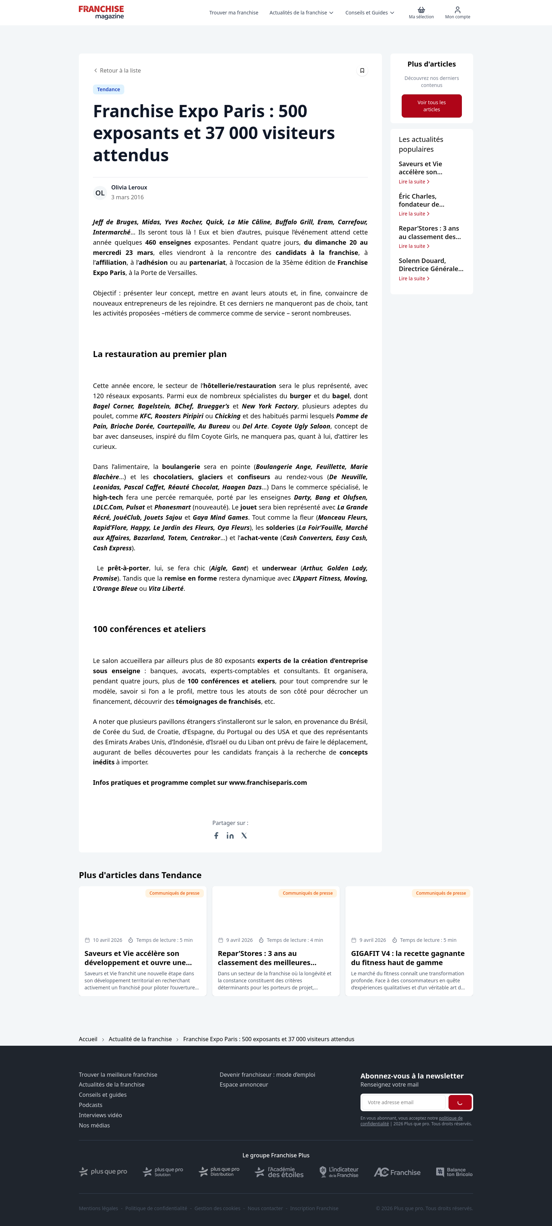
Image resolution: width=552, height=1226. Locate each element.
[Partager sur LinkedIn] (230, 835)
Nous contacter (265, 1208)
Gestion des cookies (217, 1208)
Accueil (88, 1039)
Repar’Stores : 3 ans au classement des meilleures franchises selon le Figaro (264, 962)
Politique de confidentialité (156, 1208)
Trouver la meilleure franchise (118, 1074)
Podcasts (90, 1105)
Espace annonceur (244, 1084)
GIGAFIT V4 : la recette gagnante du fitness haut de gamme (408, 958)
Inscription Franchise (314, 1208)
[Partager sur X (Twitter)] (244, 835)
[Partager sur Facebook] (216, 835)
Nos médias (94, 1125)
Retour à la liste (117, 70)
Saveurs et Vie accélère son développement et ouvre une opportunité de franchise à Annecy (135, 967)
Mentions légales (98, 1208)
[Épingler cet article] (362, 70)
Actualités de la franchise (112, 1084)
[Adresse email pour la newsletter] (404, 1102)
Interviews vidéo (100, 1115)
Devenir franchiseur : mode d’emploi (267, 1074)
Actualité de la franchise (140, 1039)
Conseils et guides (103, 1095)
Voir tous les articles (432, 106)
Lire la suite (415, 182)
